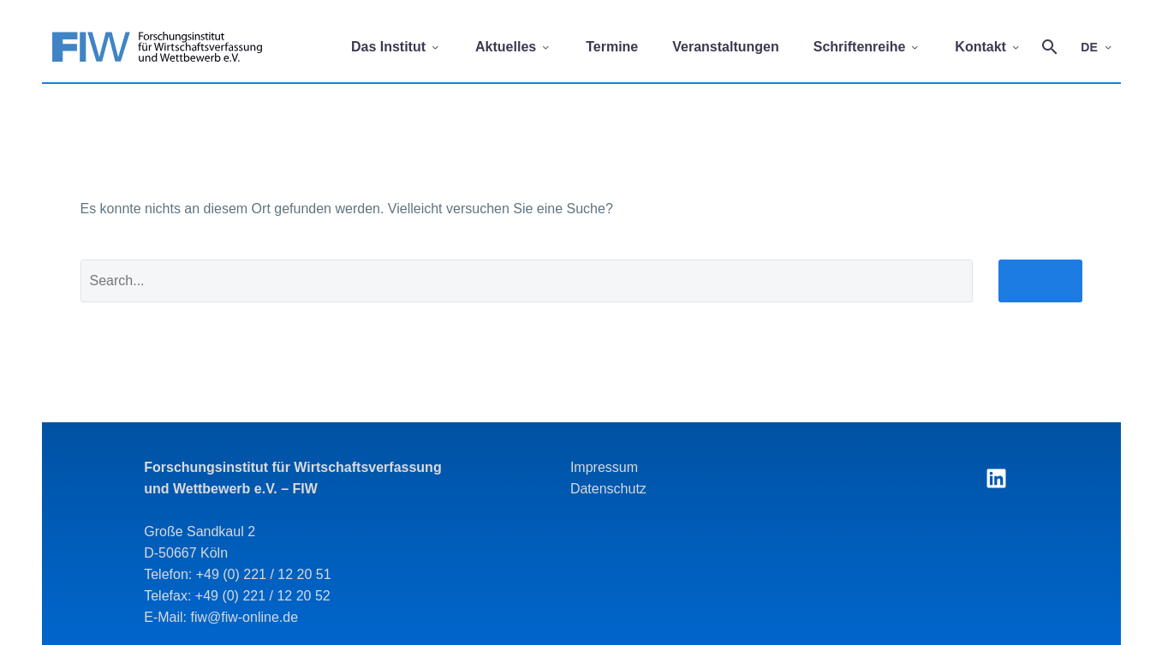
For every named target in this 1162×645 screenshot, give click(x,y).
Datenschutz (608, 488)
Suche (1040, 289)
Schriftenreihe (867, 46)
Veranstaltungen (725, 46)
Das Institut (396, 46)
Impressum (604, 467)
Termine (612, 46)
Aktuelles (513, 46)
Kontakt (988, 46)
